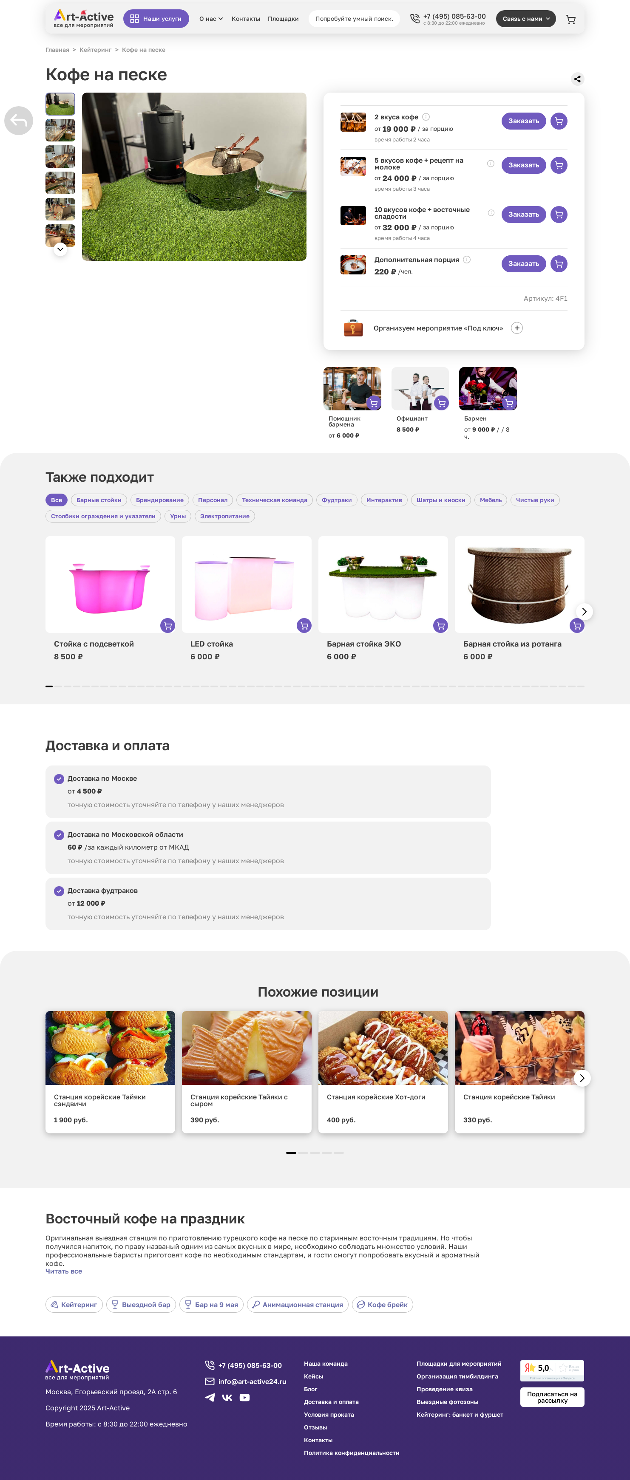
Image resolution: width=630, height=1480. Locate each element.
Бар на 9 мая (211, 1304)
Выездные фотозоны (447, 1401)
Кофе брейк (382, 1304)
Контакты (246, 18)
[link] (552, 1370)
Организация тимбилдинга (457, 1376)
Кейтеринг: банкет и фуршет (460, 1414)
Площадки (283, 18)
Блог (311, 1389)
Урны (178, 516)
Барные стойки (99, 499)
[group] (194, 177)
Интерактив (384, 499)
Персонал (212, 499)
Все (56, 499)
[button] (60, 249)
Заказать (523, 120)
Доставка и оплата (331, 1401)
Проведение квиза (445, 1389)
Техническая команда (274, 499)
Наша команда (326, 1363)
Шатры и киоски (441, 499)
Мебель (491, 499)
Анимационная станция (297, 1304)
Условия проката (329, 1414)
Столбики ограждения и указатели (103, 516)
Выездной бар (140, 1304)
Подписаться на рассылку (552, 1397)
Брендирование (160, 499)
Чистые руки (535, 499)
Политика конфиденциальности (352, 1452)
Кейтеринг (73, 1304)
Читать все (63, 1271)
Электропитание (225, 516)
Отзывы (315, 1427)
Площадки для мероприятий (459, 1363)
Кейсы (313, 1376)
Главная (57, 49)
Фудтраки (337, 499)
